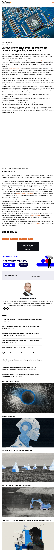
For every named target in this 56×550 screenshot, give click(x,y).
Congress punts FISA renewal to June (18, 330)
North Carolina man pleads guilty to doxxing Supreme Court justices (20, 310)
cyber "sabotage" (36, 198)
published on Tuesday (15, 68)
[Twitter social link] (35, 540)
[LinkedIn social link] (39, 540)
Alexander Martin (7, 42)
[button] (53, 2)
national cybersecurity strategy (24, 176)
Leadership (5, 221)
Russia (36, 61)
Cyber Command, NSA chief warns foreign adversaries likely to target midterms (22, 344)
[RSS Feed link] (53, 540)
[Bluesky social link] (49, 540)
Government (14, 221)
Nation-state (23, 221)
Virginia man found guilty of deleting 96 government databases (22, 303)
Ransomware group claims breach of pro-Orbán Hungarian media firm (20, 324)
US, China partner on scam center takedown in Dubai (18, 337)
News (30, 221)
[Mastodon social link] (46, 540)
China (42, 61)
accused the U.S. (37, 206)
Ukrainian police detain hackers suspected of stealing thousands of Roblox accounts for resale (19, 351)
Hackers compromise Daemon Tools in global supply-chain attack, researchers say (20, 317)
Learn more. (28, 232)
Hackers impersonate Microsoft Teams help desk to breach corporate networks (20, 358)
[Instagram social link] (42, 540)
